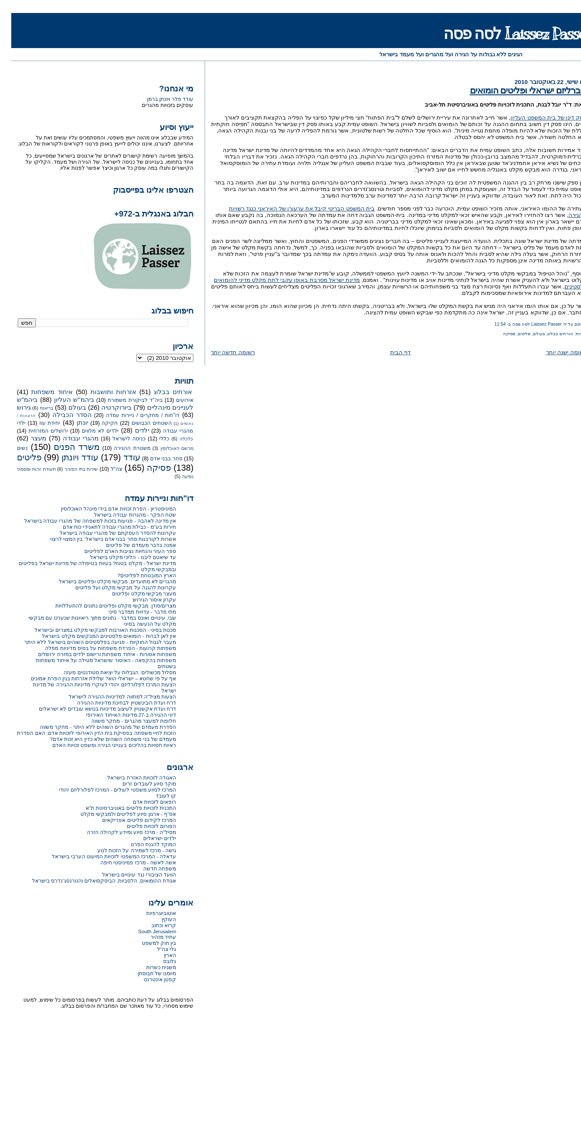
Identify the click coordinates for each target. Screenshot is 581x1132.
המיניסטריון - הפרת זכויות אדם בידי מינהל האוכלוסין (107, 508)
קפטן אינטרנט (148, 979)
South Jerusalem (146, 931)
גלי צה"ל (155, 949)
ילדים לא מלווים (89, 431)
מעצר (27, 438)
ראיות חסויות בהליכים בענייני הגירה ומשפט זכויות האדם (103, 745)
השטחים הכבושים (140, 423)
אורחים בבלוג (549, 333)
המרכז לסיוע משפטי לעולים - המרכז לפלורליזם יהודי (106, 789)
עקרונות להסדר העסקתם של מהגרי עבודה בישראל (106, 533)
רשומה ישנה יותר (555, 352)
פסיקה (498, 333)
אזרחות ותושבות (102, 391)
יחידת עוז (38, 423)
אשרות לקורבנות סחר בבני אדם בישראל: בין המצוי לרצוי (102, 539)
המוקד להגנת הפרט (142, 844)
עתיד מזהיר (152, 937)
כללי (153, 439)
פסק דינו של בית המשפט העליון (537, 117)
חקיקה (98, 423)
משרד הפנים (65, 447)
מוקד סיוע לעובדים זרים (138, 783)
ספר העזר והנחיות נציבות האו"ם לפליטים (119, 551)
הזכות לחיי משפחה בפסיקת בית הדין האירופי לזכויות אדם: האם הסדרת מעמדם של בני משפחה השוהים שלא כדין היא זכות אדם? (85, 736)
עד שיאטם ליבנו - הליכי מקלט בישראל (122, 557)
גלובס (158, 961)
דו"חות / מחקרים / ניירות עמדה (131, 415)
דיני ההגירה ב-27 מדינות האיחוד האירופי (120, 715)
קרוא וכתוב (152, 925)
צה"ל (105, 469)
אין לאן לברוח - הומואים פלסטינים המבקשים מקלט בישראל (98, 636)
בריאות (35, 408)
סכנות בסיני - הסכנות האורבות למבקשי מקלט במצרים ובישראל (94, 630)
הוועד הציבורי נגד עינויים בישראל (128, 874)
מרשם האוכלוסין (166, 448)
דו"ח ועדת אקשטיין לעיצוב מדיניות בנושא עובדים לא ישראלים (96, 709)
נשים (11, 448)
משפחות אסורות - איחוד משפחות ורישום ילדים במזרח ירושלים (96, 654)
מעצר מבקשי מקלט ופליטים (133, 593)
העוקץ (157, 919)
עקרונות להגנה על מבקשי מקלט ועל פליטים (114, 587)
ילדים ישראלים (148, 838)
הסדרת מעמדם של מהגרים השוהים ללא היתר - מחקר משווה (97, 727)
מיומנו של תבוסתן (145, 973)
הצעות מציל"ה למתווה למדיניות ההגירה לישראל (111, 696)
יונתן (71, 422)
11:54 (488, 324)
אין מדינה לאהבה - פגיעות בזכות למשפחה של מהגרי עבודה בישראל (89, 521)
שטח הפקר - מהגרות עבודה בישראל (124, 514)
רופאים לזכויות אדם (143, 802)
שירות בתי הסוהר (70, 469)
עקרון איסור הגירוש (143, 599)
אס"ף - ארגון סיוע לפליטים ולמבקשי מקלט (117, 814)
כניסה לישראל (117, 439)
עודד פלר (171, 99)
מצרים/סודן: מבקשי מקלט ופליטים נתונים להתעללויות (104, 605)
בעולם (528, 333)
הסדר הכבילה (60, 414)
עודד (120, 457)
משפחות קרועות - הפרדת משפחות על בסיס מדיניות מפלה (99, 648)
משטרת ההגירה (121, 448)
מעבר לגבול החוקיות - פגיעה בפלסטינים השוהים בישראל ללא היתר (89, 642)
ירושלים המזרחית (37, 431)
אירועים (173, 400)
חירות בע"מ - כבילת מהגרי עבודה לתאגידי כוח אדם (108, 527)
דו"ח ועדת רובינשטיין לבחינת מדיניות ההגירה (115, 702)
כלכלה (175, 438)
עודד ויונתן (68, 457)
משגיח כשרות (150, 967)
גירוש (12, 407)
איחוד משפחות (40, 391)
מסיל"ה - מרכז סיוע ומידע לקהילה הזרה (120, 832)
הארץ (158, 955)
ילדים (131, 430)
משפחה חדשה (148, 868)
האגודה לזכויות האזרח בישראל (130, 777)
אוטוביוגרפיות (150, 913)
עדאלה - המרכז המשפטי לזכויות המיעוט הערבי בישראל (103, 856)
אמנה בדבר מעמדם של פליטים (130, 545)
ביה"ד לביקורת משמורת (123, 400)
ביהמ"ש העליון (63, 399)
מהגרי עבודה (69, 438)
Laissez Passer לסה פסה (506, 33)
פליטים (513, 333)
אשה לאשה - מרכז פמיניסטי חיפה (127, 862)
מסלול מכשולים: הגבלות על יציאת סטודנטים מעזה (108, 672)
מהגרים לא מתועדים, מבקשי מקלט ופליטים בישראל (106, 581)
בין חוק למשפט (148, 943)
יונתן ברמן (146, 99)
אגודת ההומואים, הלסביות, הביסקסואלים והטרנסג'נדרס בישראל (93, 880)
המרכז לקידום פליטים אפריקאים (128, 820)
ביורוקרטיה (105, 407)
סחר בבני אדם (155, 459)
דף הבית (389, 352)
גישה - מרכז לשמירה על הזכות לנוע (125, 850)
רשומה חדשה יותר (221, 352)
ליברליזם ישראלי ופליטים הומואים (517, 90)
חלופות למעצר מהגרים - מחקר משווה (122, 721)
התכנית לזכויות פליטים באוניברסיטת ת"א (119, 808)
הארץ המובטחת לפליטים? (135, 575)
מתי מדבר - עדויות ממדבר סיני (131, 612)
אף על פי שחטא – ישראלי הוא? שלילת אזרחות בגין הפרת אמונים (92, 678)
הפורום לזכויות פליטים (140, 826)
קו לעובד (154, 796)
